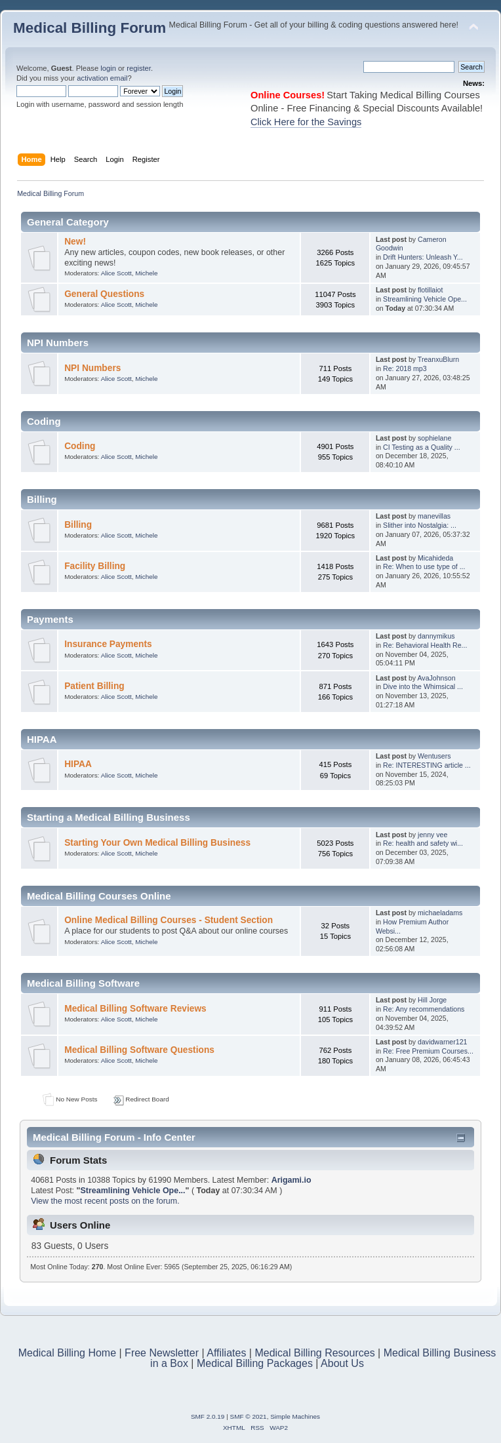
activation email (102, 78)
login (108, 68)
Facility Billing (94, 566)
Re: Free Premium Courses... (428, 1051)
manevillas (434, 516)
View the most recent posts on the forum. (105, 1201)
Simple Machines (295, 1416)
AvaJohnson (436, 678)
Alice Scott (116, 273)
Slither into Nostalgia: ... (419, 525)
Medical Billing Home (67, 1352)
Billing (78, 525)
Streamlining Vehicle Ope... (425, 299)
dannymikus (436, 636)
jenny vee (432, 835)
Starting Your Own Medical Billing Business (157, 843)
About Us (342, 1363)
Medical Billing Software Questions (139, 1050)
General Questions (104, 294)
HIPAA (78, 764)
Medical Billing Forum (89, 28)
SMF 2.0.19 (208, 1416)
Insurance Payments (107, 644)
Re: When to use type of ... (424, 566)
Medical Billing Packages (255, 1363)
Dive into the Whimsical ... (423, 686)
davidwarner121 (442, 1042)
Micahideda (435, 558)
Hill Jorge (432, 1000)
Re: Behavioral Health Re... (425, 645)
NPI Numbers (92, 368)
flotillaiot (430, 290)
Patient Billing (94, 686)
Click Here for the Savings (305, 122)
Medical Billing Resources (314, 1352)
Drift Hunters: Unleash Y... (423, 257)
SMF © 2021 (248, 1416)
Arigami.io (291, 1180)
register (139, 68)
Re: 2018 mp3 (405, 368)
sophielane (434, 438)
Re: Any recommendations (423, 1009)
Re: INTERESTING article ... (427, 765)
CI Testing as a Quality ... (421, 447)
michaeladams (440, 913)
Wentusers (434, 756)
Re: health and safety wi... (423, 843)
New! (75, 242)
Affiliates (226, 1352)
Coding (79, 446)
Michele (146, 273)
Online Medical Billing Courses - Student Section (168, 920)
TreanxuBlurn (438, 359)
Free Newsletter (162, 1352)
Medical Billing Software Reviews (135, 1009)
